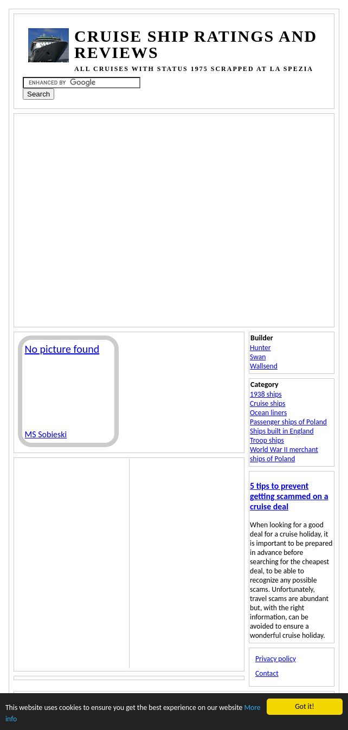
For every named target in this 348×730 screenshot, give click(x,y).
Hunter (260, 347)
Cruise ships (267, 403)
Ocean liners (268, 412)
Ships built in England (282, 431)
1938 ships (266, 394)
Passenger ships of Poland (288, 422)
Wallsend (264, 366)
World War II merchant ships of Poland (284, 454)
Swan (258, 356)
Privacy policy (275, 658)
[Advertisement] (105, 219)
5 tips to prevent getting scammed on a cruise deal (289, 496)
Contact (267, 673)
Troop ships (267, 440)
